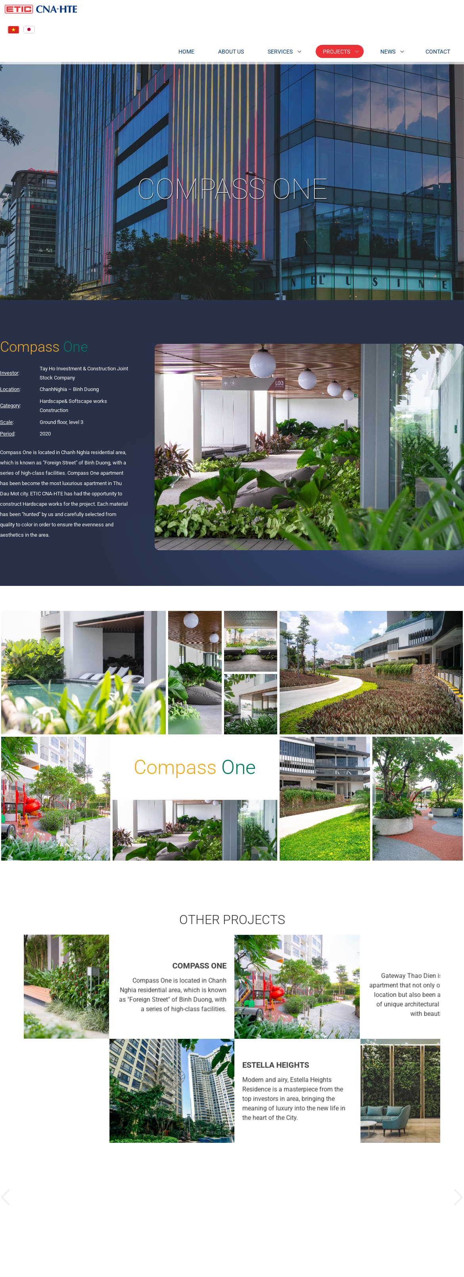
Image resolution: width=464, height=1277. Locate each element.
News (372, 49)
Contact (422, 49)
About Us (215, 49)
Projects (320, 49)
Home (170, 49)
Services (264, 49)
